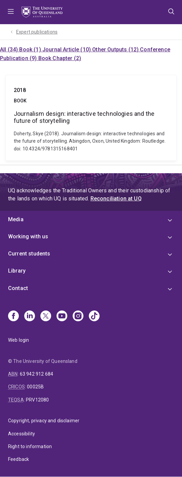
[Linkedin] (29, 316)
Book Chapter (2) (59, 58)
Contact (18, 288)
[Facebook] (13, 316)
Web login (18, 340)
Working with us (28, 236)
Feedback (18, 459)
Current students (29, 253)
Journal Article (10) (67, 49)
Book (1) (30, 49)
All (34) (9, 49)
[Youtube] (62, 316)
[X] (45, 316)
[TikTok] (94, 316)
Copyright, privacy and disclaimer (43, 420)
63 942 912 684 (36, 374)
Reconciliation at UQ (116, 198)
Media (16, 219)
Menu (11, 12)
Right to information (30, 446)
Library (17, 271)
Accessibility (21, 433)
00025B (35, 386)
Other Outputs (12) (116, 49)
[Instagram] (78, 316)
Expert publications (37, 32)
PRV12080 (37, 399)
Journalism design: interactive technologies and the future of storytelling (91, 117)
